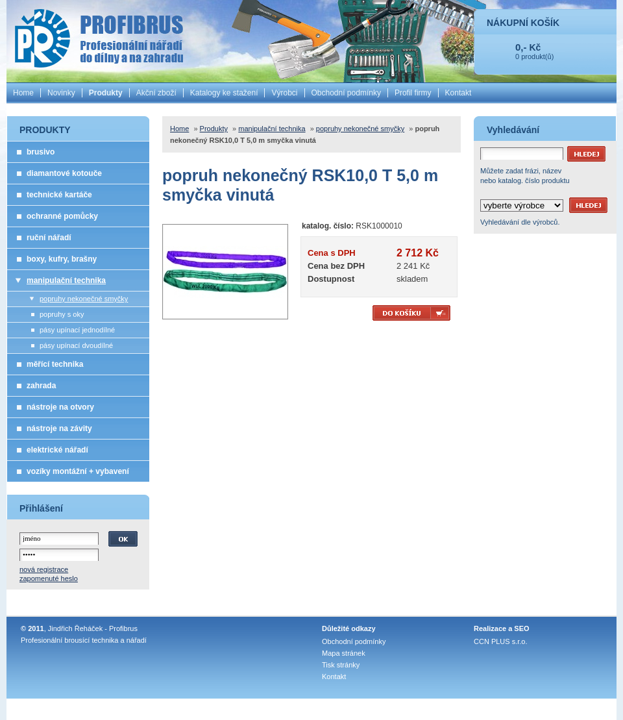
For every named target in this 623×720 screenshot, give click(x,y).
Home (23, 92)
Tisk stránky (341, 665)
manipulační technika (66, 280)
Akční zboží (156, 92)
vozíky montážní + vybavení (78, 471)
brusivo (41, 151)
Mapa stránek (343, 653)
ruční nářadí (49, 237)
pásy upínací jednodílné (77, 330)
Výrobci (284, 92)
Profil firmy (413, 92)
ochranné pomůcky (62, 216)
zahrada (41, 385)
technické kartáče (59, 194)
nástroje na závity (59, 428)
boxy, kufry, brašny (62, 259)
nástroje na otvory (60, 407)
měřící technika (55, 364)
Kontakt (458, 92)
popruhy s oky (62, 314)
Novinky (61, 92)
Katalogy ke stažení (224, 92)
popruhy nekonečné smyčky (84, 299)
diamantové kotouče (64, 173)
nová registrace (43, 569)
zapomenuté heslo (48, 578)
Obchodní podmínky (346, 92)
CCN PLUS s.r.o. (501, 641)
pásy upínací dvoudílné (76, 345)
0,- (521, 47)
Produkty (106, 92)
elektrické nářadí (57, 449)
